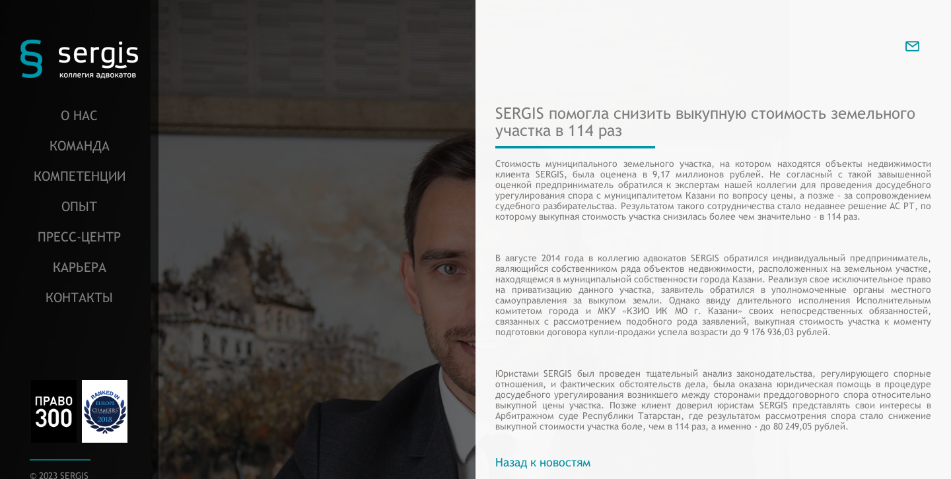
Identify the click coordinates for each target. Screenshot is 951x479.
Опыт (79, 206)
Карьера (79, 266)
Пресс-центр (79, 236)
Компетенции (79, 175)
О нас (79, 115)
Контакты (79, 297)
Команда (80, 145)
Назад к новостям (542, 462)
